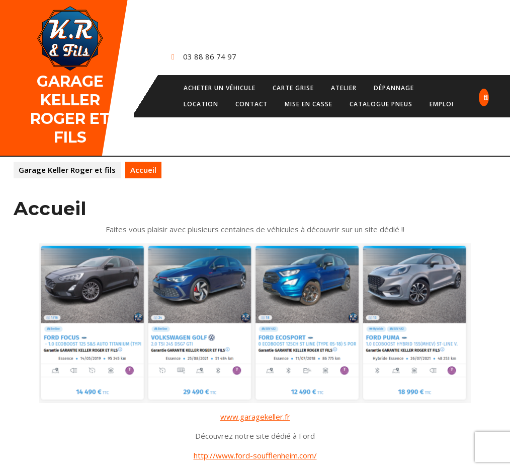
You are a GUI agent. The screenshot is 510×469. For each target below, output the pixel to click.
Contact (251, 104)
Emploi (442, 104)
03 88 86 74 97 (209, 56)
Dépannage (394, 88)
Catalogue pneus (381, 104)
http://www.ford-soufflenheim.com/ (255, 455)
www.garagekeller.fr (255, 417)
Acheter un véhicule (220, 88)
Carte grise (293, 88)
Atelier (344, 88)
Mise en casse (308, 104)
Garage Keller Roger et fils (70, 109)
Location (201, 104)
